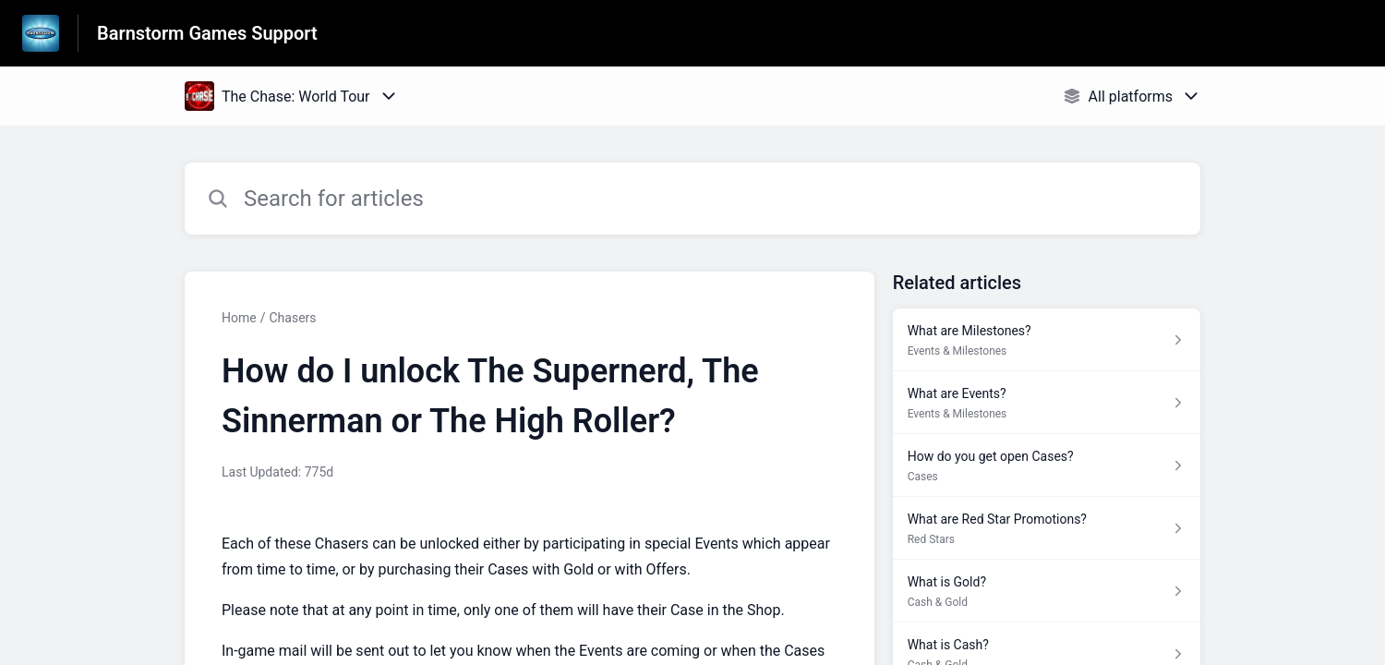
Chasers (292, 317)
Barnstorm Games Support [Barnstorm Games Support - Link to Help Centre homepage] (207, 33)
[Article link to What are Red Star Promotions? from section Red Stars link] (1046, 528)
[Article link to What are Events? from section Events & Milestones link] (1046, 402)
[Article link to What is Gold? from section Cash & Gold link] (1046, 591)
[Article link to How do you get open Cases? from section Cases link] (1046, 465)
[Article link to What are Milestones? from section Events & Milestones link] (1046, 339)
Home (239, 317)
